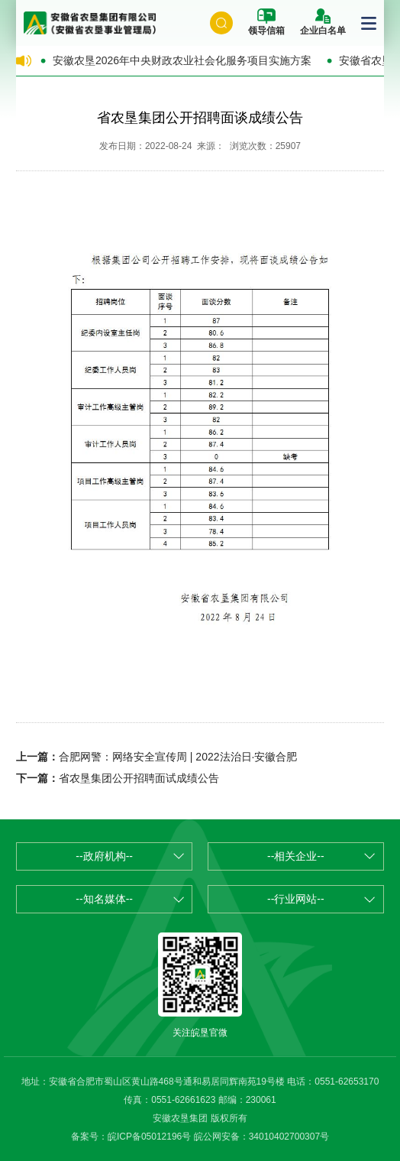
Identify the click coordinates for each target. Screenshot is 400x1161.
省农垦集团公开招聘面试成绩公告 (139, 778)
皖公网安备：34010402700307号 (261, 1136)
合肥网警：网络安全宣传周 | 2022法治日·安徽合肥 (178, 757)
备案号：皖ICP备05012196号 (131, 1136)
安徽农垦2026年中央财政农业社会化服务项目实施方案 (182, 60)
